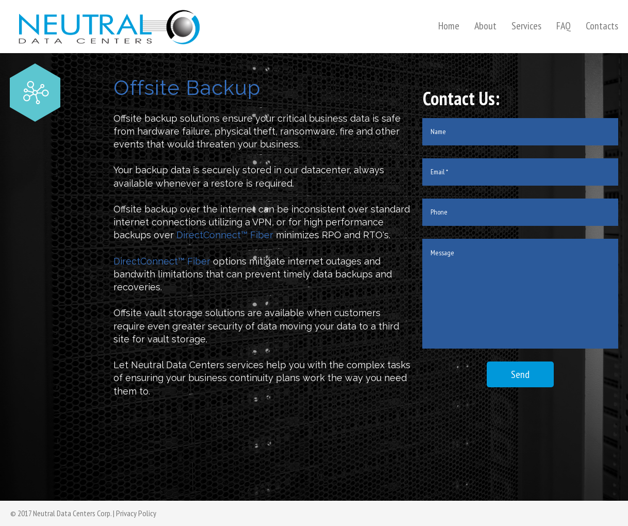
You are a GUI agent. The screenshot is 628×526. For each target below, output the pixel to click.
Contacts (602, 26)
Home (448, 26)
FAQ (563, 26)
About (485, 26)
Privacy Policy (136, 513)
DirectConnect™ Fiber (224, 234)
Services (526, 26)
